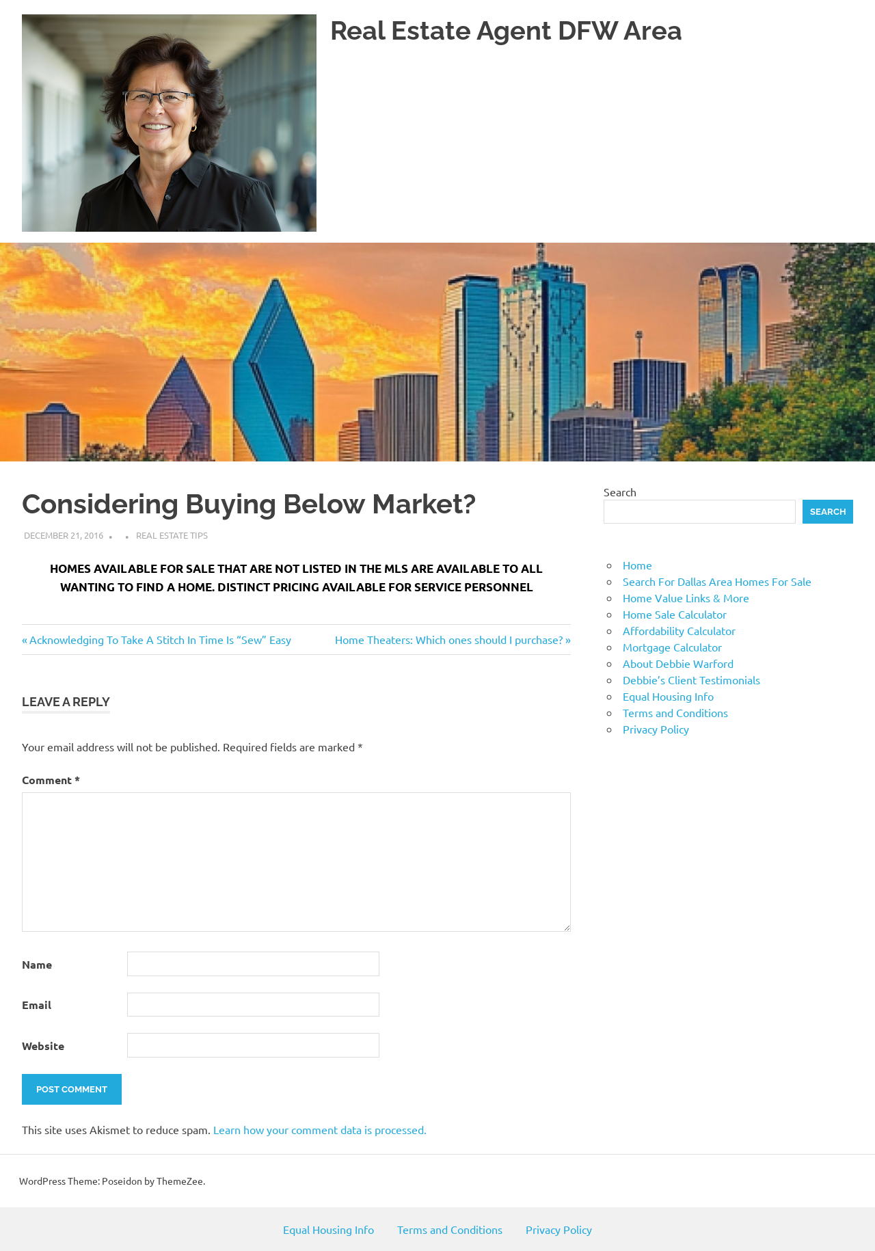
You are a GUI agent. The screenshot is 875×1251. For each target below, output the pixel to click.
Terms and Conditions (675, 712)
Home (637, 564)
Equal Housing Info (668, 696)
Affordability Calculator (679, 630)
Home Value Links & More (686, 597)
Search (620, 491)
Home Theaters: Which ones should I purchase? (449, 639)
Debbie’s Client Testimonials (691, 679)
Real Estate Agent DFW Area (506, 30)
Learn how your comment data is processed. (320, 1129)
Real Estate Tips (172, 535)
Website (43, 1045)
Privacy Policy (656, 729)
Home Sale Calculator (675, 614)
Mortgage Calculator (672, 647)
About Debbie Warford (678, 663)
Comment (51, 779)
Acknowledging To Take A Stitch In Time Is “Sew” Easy (160, 639)
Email (36, 1004)
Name (37, 964)
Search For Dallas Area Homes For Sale (717, 581)
